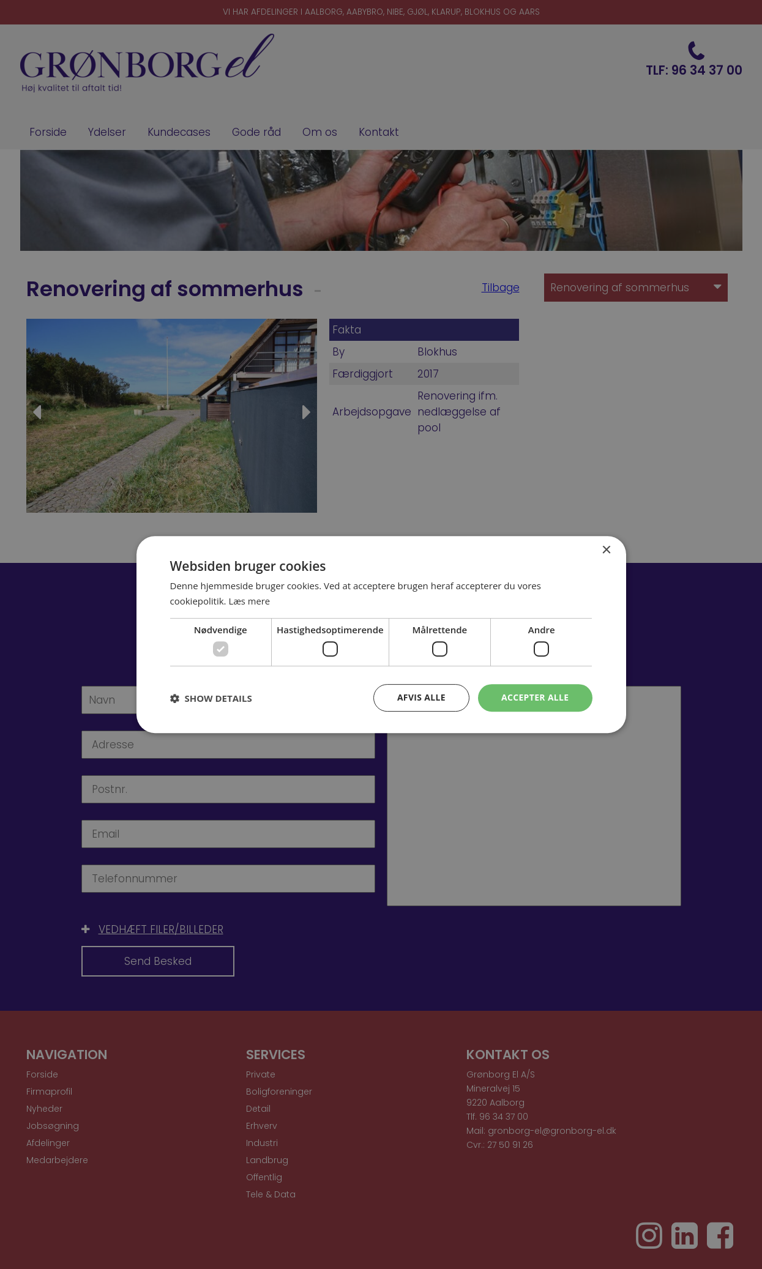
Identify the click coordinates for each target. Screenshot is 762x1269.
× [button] (606, 550)
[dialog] (381, 634)
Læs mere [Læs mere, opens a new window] (249, 601)
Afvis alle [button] (420, 697)
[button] (211, 698)
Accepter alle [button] (535, 697)
